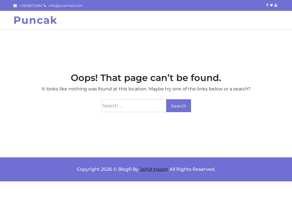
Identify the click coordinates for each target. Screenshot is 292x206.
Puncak (35, 20)
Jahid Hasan (154, 169)
